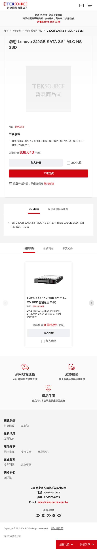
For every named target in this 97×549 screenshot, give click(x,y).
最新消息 (9, 433)
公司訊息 (9, 438)
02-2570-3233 (53, 22)
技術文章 (26, 451)
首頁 (6, 30)
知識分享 (9, 446)
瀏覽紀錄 (68, 248)
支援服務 (9, 459)
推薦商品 (48, 248)
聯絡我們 (81, 5)
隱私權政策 (57, 528)
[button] (91, 303)
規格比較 (64, 544)
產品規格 (34, 209)
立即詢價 (48, 173)
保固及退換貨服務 (58, 209)
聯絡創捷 (49, 183)
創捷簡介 (9, 425)
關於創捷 (9, 420)
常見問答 (9, 464)
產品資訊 (43, 451)
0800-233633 (48, 515)
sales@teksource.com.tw (53, 502)
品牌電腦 (9, 451)
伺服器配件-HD (34, 30)
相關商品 (29, 248)
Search (73, 5)
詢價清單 (85, 544)
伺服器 (17, 30)
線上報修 (26, 464)
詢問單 (8, 477)
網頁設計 (16, 536)
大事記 (25, 425)
